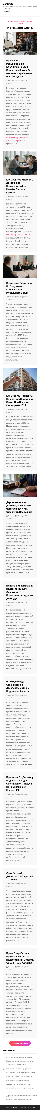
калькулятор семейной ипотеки (18, 235)
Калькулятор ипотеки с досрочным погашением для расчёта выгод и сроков (19, 186)
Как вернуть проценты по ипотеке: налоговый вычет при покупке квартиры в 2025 (20, 1087)
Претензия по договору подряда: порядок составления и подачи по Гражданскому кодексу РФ (19, 783)
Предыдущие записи (20, 1043)
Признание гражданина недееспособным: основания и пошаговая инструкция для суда (19, 592)
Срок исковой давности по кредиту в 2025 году (19, 876)
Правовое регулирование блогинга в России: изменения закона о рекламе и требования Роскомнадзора (20, 1061)
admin (10, 83)
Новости (11, 80)
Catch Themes (31, 1107)
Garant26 (8, 3)
